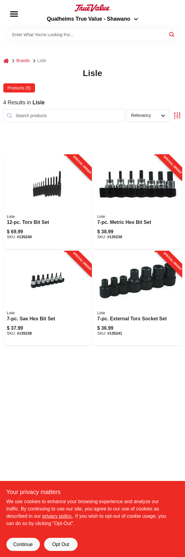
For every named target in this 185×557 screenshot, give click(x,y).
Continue (23, 544)
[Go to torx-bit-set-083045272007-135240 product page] (47, 202)
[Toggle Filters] (177, 115)
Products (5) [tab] (19, 87)
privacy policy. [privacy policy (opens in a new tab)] (57, 516)
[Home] (6, 60)
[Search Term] (92, 35)
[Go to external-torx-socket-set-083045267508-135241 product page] (138, 298)
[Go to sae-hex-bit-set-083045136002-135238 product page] (47, 298)
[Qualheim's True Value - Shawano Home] (92, 8)
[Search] (172, 34)
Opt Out (60, 544)
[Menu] (14, 14)
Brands (23, 60)
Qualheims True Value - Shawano (92, 19)
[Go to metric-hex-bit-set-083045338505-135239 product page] (138, 202)
